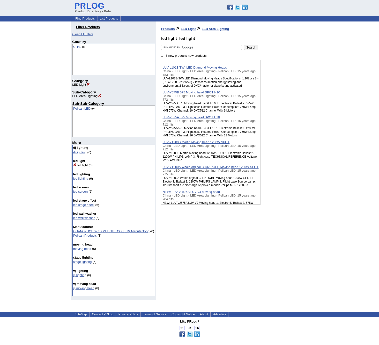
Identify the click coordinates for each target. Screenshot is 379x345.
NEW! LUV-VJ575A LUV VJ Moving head (191, 192)
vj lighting (79, 275)
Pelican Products (85, 235)
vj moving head (83, 288)
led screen (80, 191)
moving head (82, 249)
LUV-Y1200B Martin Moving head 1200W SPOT (196, 142)
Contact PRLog (102, 314)
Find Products (85, 18)
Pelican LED (82, 108)
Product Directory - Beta (93, 9)
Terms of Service (154, 314)
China (77, 47)
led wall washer (84, 218)
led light (80, 165)
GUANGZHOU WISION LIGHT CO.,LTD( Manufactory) (111, 231)
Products (168, 29)
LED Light (81, 84)
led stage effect (84, 205)
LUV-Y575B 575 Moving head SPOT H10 (191, 92)
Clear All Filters (82, 34)
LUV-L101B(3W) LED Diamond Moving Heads (195, 67)
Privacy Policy (128, 314)
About (204, 314)
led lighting (80, 178)
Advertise (219, 314)
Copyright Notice (183, 314)
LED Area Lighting (86, 96)
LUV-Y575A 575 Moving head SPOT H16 (191, 117)
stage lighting (82, 262)
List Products (109, 18)
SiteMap (81, 314)
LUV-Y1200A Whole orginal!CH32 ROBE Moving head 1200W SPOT (211, 167)
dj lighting (80, 152)
